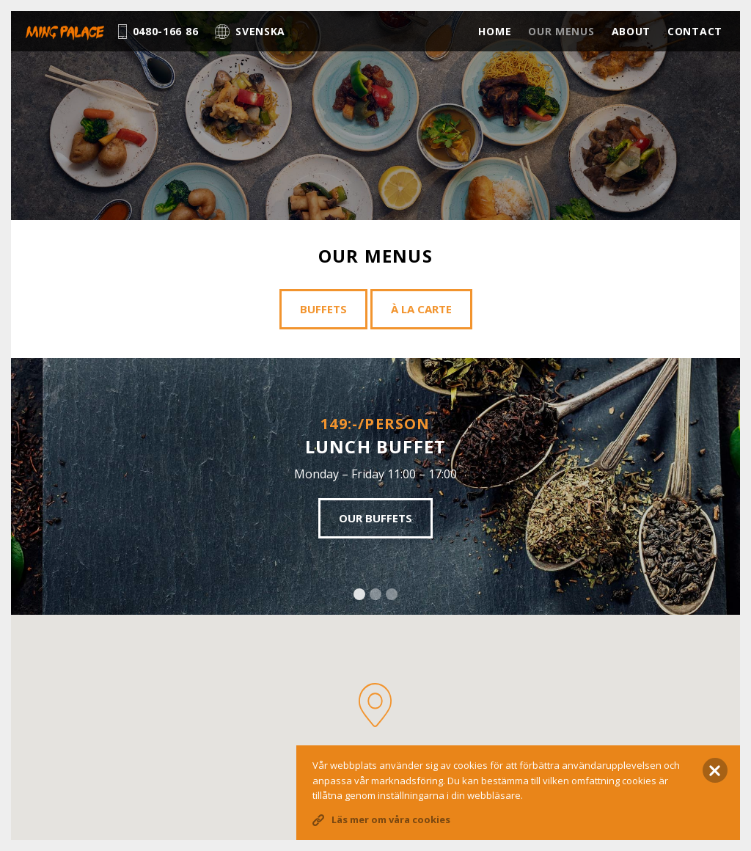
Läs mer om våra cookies (390, 819)
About (631, 31)
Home (494, 31)
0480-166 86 (158, 31)
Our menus (561, 31)
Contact (694, 31)
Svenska (250, 31)
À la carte (421, 309)
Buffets (323, 309)
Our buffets (375, 518)
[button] (375, 705)
